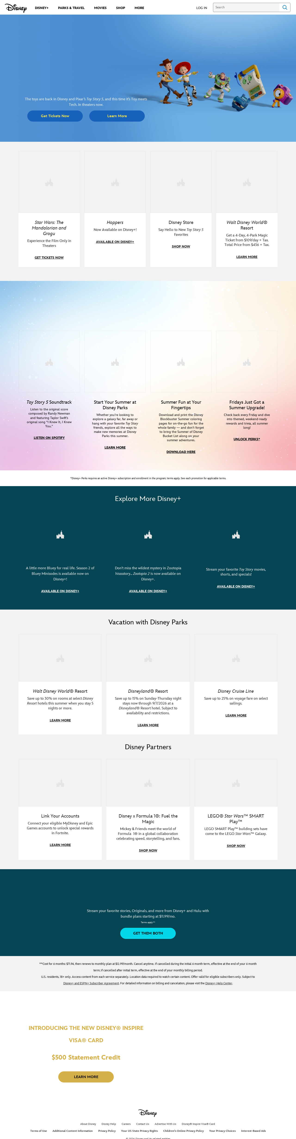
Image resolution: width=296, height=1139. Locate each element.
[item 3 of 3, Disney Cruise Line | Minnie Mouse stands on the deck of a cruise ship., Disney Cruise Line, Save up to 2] (236, 656)
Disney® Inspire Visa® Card (198, 1121)
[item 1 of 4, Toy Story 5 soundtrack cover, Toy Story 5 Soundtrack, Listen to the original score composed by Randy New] (49, 361)
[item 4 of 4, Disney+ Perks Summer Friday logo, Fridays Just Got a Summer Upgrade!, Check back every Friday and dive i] (247, 361)
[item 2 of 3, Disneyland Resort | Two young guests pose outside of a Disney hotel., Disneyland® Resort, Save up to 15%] (148, 656)
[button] (204, 7)
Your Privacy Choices (222, 1128)
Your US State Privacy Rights (139, 1128)
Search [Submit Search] (285, 7)
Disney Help (109, 1121)
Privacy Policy (107, 1128)
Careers (126, 1121)
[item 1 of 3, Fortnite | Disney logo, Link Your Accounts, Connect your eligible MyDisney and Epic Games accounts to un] (60, 780)
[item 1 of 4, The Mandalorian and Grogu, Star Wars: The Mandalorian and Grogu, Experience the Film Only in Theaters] (49, 181)
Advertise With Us (165, 1121)
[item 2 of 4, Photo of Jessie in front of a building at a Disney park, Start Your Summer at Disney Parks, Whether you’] (115, 361)
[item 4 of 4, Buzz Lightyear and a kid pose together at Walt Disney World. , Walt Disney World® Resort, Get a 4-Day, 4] (247, 181)
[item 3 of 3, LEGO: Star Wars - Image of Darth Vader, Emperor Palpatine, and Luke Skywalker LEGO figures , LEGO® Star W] (236, 780)
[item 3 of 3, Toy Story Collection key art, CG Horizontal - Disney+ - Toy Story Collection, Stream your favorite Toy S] (236, 533)
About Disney (88, 1121)
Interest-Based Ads (253, 1128)
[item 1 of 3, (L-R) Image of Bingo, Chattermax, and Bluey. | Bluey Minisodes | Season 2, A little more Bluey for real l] (60, 533)
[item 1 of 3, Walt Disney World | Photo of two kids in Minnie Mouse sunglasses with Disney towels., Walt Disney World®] (60, 656)
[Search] (246, 7)
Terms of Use (38, 1128)
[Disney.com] (16, 8)
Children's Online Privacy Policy (183, 1128)
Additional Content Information (72, 1128)
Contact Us (142, 1121)
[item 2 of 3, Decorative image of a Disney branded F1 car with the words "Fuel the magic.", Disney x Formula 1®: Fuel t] (148, 780)
